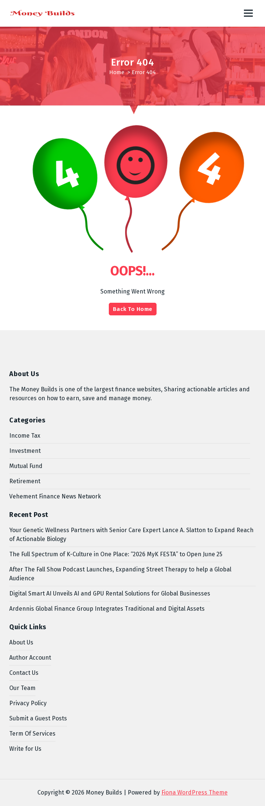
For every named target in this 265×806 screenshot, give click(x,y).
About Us (21, 642)
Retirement (24, 481)
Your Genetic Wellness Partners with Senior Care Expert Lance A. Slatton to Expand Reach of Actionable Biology (131, 535)
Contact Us (23, 672)
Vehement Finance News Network (55, 496)
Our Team (22, 687)
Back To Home (132, 309)
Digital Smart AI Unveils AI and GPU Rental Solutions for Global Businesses (109, 593)
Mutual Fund (26, 466)
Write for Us (25, 748)
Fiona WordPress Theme (194, 792)
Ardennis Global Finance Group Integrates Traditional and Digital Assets (107, 608)
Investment (25, 450)
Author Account (30, 657)
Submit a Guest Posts (38, 718)
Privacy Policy (28, 703)
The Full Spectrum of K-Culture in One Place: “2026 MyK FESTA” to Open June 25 (115, 554)
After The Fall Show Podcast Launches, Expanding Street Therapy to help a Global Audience (120, 574)
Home (116, 72)
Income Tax (24, 435)
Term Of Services (32, 733)
